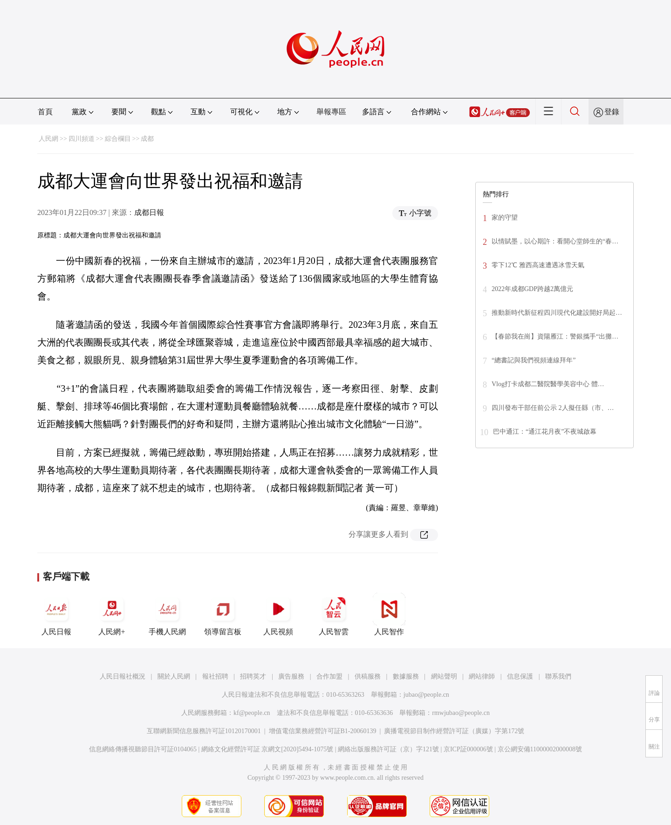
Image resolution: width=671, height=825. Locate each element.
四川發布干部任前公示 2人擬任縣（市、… (553, 407)
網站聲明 (444, 676)
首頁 (45, 112)
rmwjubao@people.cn (461, 712)
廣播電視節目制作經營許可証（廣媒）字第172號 (454, 731)
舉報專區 (331, 112)
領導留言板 (222, 614)
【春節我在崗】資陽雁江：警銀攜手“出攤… (555, 336)
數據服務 (406, 676)
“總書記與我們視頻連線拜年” (533, 360)
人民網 (48, 138)
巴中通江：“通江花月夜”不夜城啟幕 (544, 431)
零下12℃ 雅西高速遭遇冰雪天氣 (538, 265)
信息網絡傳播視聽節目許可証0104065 (143, 749)
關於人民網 (173, 676)
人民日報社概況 (122, 676)
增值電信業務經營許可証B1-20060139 (323, 731)
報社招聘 (215, 676)
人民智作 (389, 614)
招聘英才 (253, 676)
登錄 (611, 112)
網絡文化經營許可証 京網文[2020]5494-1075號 (267, 749)
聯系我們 (558, 676)
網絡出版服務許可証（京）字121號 (388, 749)
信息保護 (520, 676)
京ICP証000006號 (468, 749)
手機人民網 (167, 614)
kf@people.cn (251, 712)
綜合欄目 (118, 138)
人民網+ (112, 614)
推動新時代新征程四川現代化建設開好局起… (557, 312)
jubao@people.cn (426, 694)
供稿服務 (368, 676)
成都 (147, 138)
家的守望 (505, 217)
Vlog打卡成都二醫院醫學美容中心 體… (548, 384)
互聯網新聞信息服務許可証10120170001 (204, 731)
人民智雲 (333, 614)
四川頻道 (81, 138)
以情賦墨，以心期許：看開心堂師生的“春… (555, 241)
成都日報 (149, 212)
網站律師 (482, 676)
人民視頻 (278, 614)
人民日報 (56, 614)
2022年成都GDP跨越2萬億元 (532, 288)
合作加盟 (329, 676)
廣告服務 (291, 676)
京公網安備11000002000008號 (540, 749)
